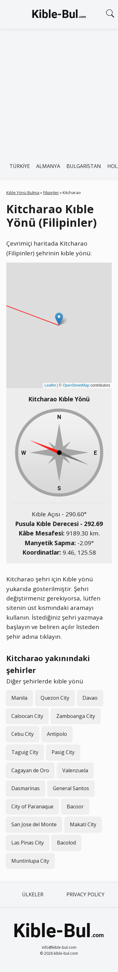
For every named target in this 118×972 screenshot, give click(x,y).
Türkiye (19, 166)
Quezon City (55, 697)
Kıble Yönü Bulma (22, 192)
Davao (90, 697)
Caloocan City (27, 716)
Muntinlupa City (30, 860)
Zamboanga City (75, 716)
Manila (19, 697)
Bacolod (66, 842)
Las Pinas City (27, 842)
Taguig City (24, 752)
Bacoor (75, 806)
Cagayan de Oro (30, 770)
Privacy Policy (85, 894)
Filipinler (51, 192)
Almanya (48, 166)
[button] (59, 318)
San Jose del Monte (34, 824)
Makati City (83, 824)
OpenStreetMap (76, 385)
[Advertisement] (59, 92)
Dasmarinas (25, 788)
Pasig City (63, 752)
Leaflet (50, 385)
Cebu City (22, 733)
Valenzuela (75, 770)
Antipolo (57, 733)
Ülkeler (32, 894)
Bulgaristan (83, 166)
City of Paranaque (32, 806)
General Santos (71, 788)
